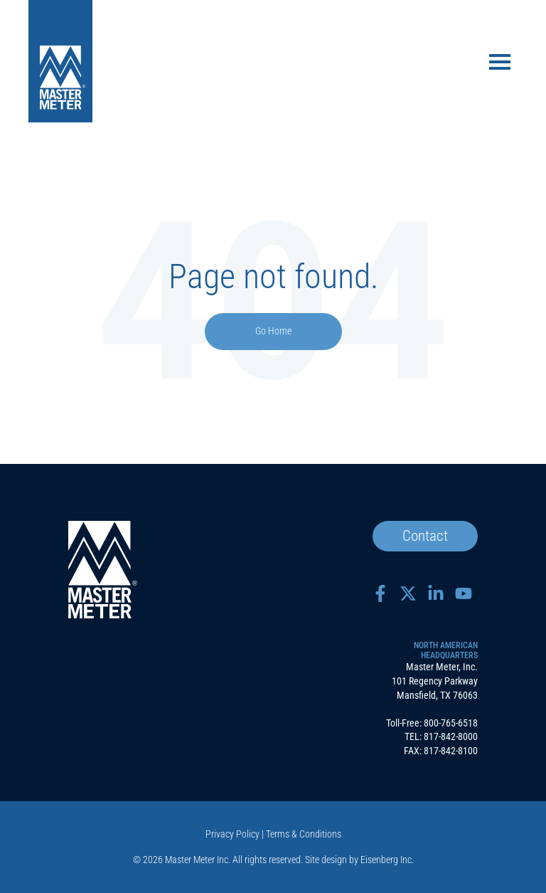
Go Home (273, 331)
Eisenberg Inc (386, 859)
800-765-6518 (451, 723)
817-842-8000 (451, 736)
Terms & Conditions (303, 834)
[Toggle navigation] (500, 63)
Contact (425, 535)
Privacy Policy (232, 834)
